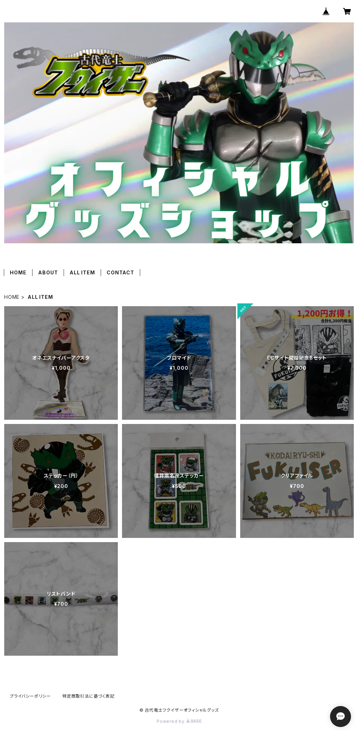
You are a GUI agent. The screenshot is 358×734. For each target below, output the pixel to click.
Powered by (179, 721)
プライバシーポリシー (30, 696)
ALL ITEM (82, 272)
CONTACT (120, 272)
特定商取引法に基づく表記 (88, 696)
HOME (18, 272)
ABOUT (48, 272)
